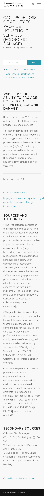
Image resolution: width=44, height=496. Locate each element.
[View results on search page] (34, 62)
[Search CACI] (22, 62)
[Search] (32, 4)
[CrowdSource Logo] (18, 4)
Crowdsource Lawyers (15, 192)
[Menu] (37, 4)
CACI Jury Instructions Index (20, 69)
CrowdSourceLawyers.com (19, 478)
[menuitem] (32, 4)
